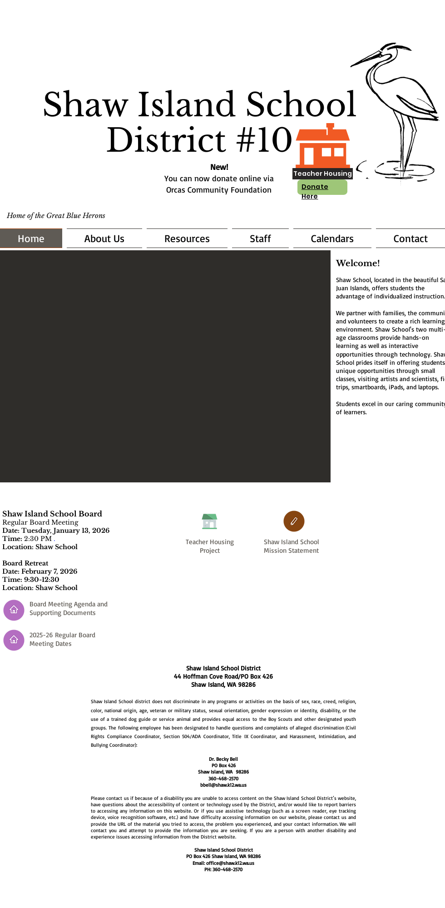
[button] (165, 366)
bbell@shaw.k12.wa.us (223, 785)
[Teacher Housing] (322, 173)
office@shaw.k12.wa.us (230, 863)
